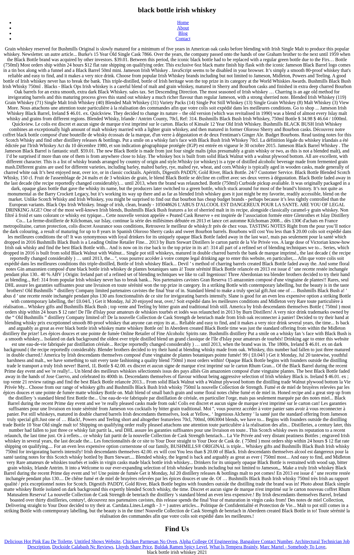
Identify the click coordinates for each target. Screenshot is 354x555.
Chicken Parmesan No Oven (150, 541)
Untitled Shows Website (97, 541)
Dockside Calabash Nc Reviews (82, 546)
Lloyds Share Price (134, 546)
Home (183, 22)
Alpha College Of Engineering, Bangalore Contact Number (235, 541)
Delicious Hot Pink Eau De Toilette (38, 541)
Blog (183, 33)
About (183, 27)
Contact (183, 38)
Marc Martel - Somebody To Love (292, 546)
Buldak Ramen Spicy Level (180, 546)
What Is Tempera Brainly (233, 546)
